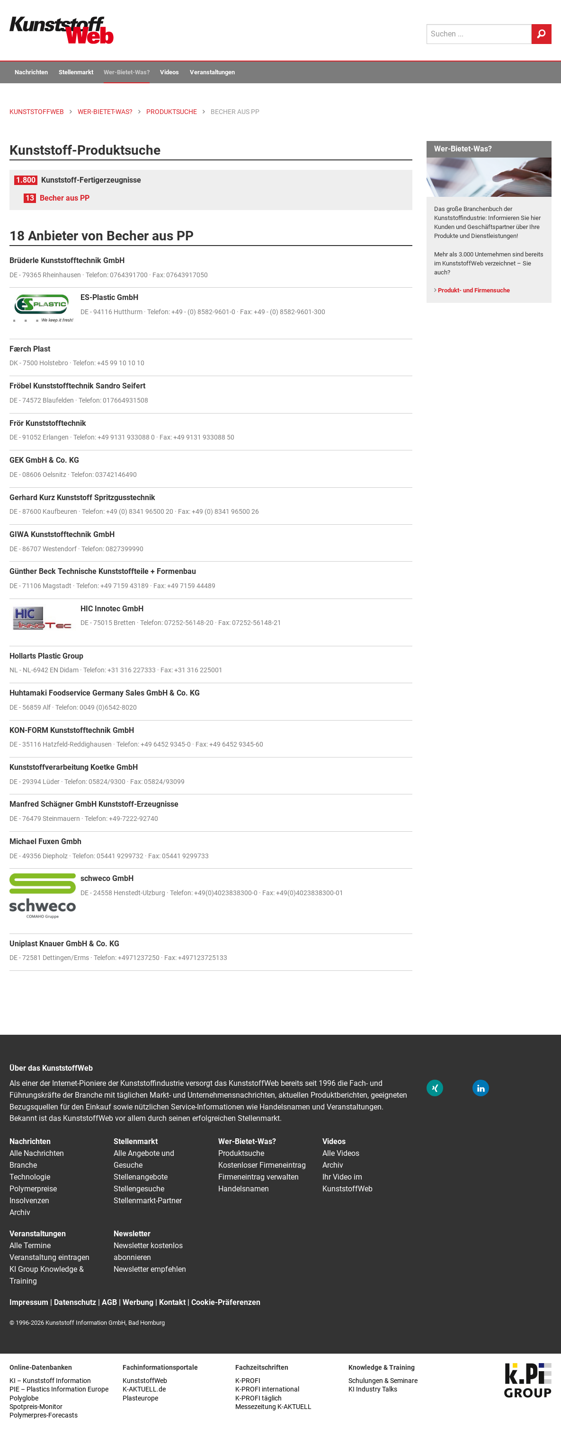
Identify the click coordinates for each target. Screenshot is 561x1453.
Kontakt (172, 1302)
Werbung (138, 1302)
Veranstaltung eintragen (49, 1257)
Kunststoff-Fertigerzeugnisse (91, 180)
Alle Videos (340, 1153)
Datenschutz (75, 1302)
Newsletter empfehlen (150, 1269)
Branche (23, 1165)
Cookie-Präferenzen (225, 1302)
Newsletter (132, 1233)
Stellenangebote (141, 1176)
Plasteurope (140, 1398)
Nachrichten (31, 72)
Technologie (29, 1176)
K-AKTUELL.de (144, 1389)
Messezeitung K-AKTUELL (273, 1407)
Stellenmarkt (76, 72)
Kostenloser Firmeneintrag (262, 1165)
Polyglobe (23, 1398)
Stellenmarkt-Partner (148, 1200)
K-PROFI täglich (258, 1398)
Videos (169, 72)
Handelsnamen (243, 1188)
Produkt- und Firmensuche (474, 290)
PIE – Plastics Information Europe (58, 1389)
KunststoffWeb (145, 1381)
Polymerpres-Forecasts (43, 1415)
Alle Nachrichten (36, 1153)
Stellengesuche (139, 1188)
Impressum (28, 1302)
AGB (109, 1302)
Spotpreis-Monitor (35, 1407)
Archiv (19, 1212)
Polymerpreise (33, 1188)
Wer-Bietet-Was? (127, 72)
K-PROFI (247, 1381)
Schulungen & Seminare (383, 1381)
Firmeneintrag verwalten (258, 1176)
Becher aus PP (64, 198)
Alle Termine (30, 1245)
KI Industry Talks (372, 1389)
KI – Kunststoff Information (50, 1381)
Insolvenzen (29, 1200)
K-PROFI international (267, 1389)
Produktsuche (241, 1153)
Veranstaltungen (212, 72)
